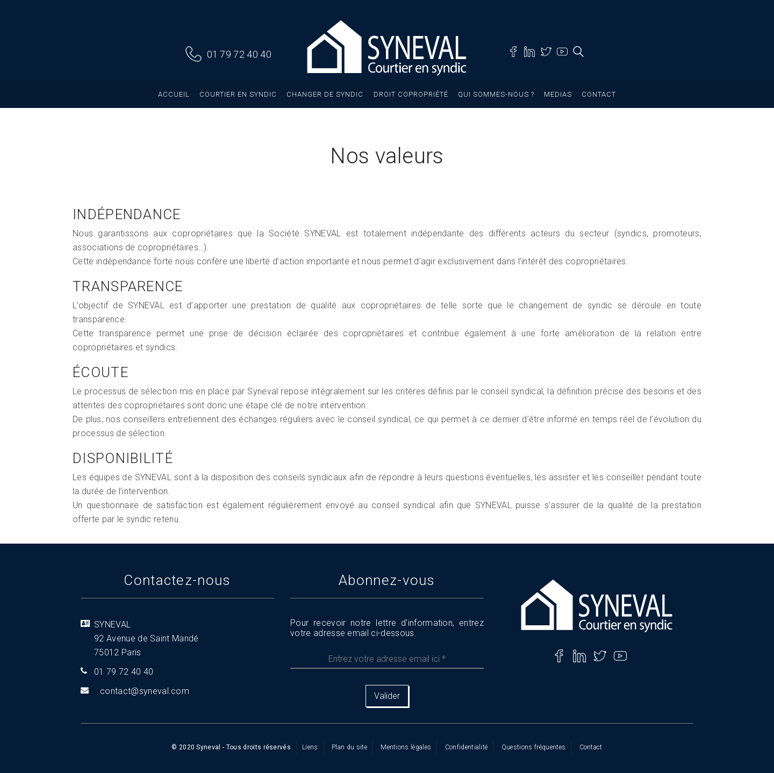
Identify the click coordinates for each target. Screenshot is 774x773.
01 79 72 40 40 (239, 54)
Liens (310, 747)
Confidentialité (466, 747)
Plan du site (349, 747)
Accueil (174, 94)
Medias (558, 94)
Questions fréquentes (533, 747)
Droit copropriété (411, 94)
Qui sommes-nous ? (496, 94)
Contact (599, 94)
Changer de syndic (324, 94)
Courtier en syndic (238, 94)
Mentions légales (406, 747)
